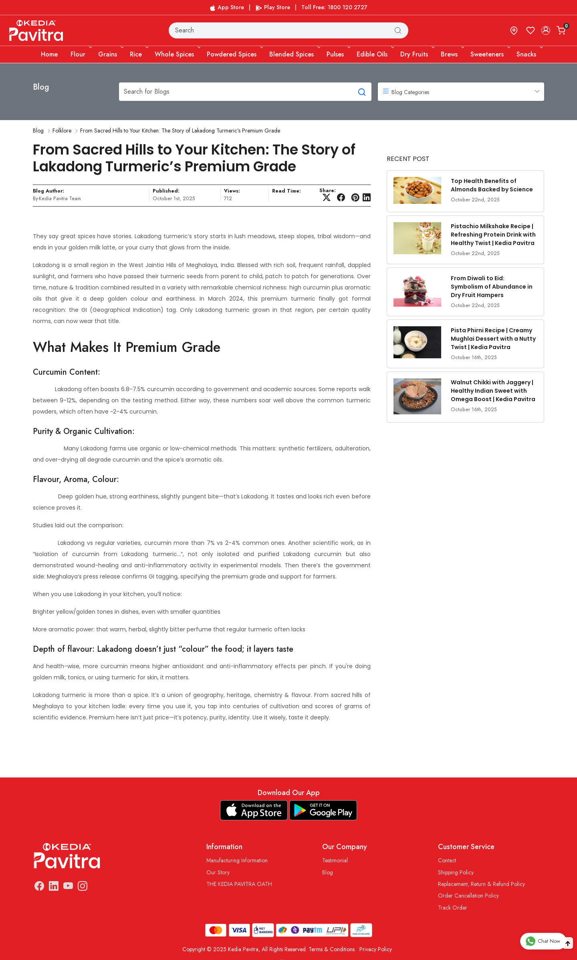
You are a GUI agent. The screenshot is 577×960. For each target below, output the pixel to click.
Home (49, 54)
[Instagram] (82, 887)
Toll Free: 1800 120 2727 (334, 7)
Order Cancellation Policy (468, 896)
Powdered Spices (234, 54)
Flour (81, 54)
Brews (452, 54)
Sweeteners (489, 54)
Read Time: (286, 191)
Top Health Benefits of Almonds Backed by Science (492, 185)
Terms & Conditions (332, 949)
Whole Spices (177, 54)
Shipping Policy (456, 872)
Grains (110, 54)
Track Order (452, 908)
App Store (227, 7)
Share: (327, 190)
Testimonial (335, 860)
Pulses (338, 54)
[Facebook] (39, 887)
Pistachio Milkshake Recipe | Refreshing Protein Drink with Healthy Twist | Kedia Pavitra (493, 234)
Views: (232, 191)
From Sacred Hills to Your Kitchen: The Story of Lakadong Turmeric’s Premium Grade (180, 131)
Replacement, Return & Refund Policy (481, 884)
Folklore (61, 131)
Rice (138, 54)
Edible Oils (375, 54)
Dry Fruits (416, 54)
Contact (447, 860)
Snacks (528, 54)
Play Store (272, 7)
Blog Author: (48, 191)
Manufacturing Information (237, 860)
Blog (38, 131)
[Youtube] (68, 887)
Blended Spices (294, 54)
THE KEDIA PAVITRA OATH (239, 884)
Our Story (218, 872)
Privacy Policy (375, 949)
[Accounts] (545, 30)
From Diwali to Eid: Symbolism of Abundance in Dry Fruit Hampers (492, 286)
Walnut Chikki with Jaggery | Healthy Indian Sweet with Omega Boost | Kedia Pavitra (493, 390)
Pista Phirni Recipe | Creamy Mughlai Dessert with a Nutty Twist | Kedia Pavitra (493, 338)
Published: (166, 191)
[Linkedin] (53, 887)
